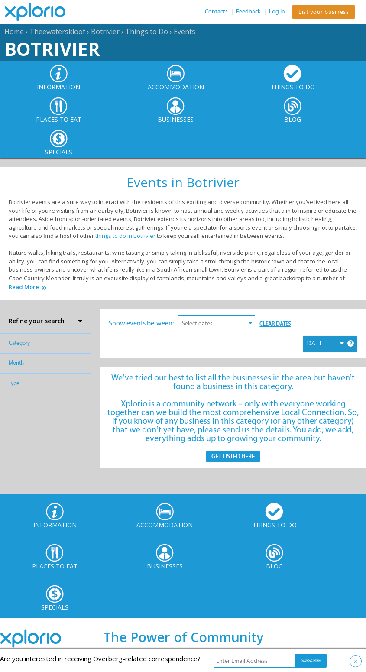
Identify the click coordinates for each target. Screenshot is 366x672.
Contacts (216, 11)
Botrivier (105, 31)
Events (184, 31)
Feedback (248, 11)
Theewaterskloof (57, 31)
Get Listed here (233, 456)
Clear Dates (275, 324)
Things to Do (146, 31)
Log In (277, 11)
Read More (24, 287)
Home (14, 31)
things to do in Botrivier (125, 236)
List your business (323, 12)
